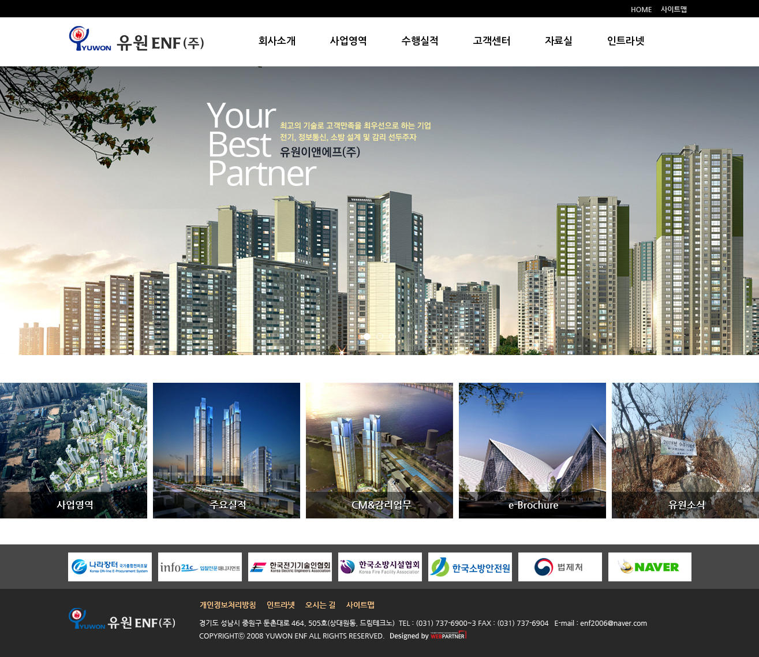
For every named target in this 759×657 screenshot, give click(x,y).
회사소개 (277, 41)
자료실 (559, 41)
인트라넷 (625, 41)
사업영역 (348, 41)
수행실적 (420, 41)
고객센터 (491, 41)
